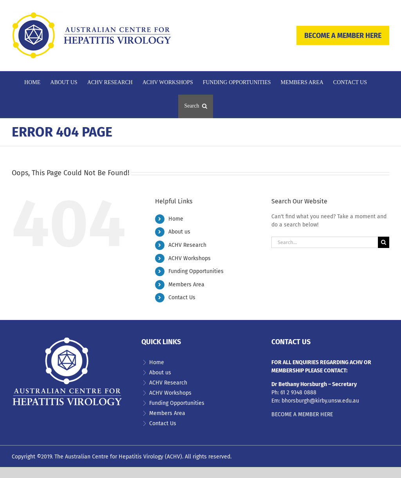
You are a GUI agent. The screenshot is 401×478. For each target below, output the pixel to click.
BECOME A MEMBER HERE (342, 35)
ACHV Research (187, 245)
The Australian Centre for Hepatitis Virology (108, 456)
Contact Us (181, 297)
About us (179, 231)
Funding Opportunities (196, 271)
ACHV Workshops (189, 258)
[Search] (383, 242)
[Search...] (324, 242)
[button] (195, 106)
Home (175, 219)
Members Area (186, 284)
